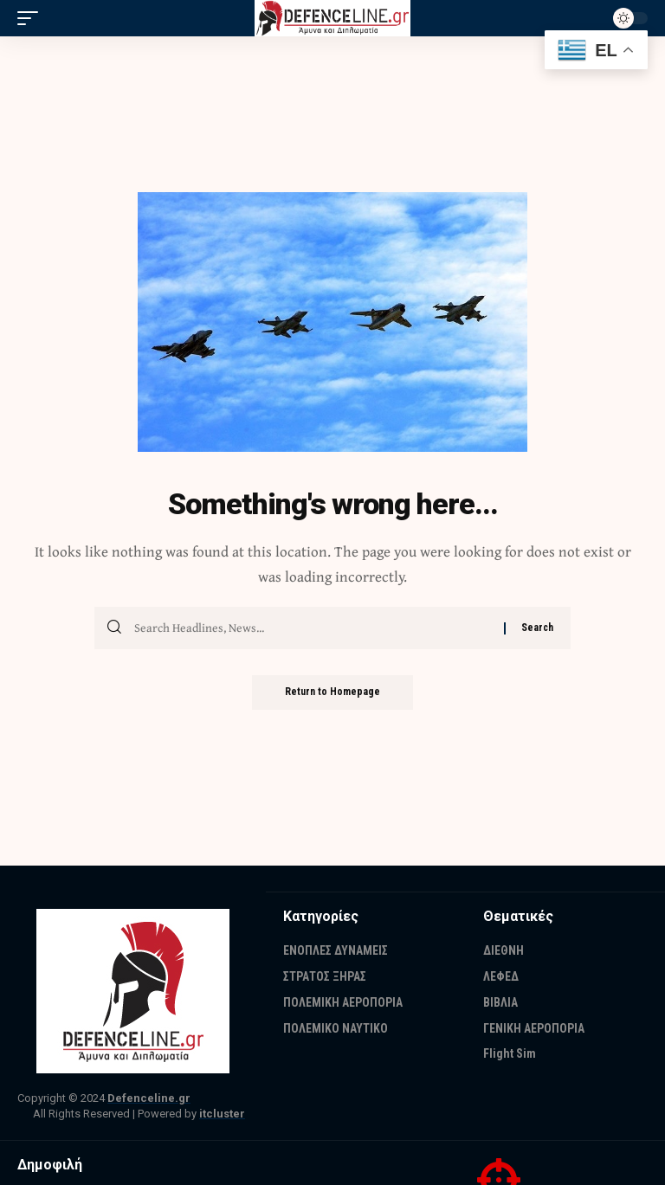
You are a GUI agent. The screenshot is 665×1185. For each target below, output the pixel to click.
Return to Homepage (332, 692)
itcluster (222, 1113)
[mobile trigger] (32, 18)
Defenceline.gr (148, 1098)
